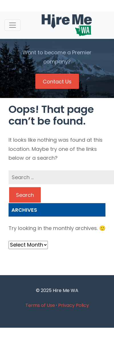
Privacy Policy (73, 305)
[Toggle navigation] (13, 25)
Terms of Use (40, 305)
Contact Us (57, 81)
